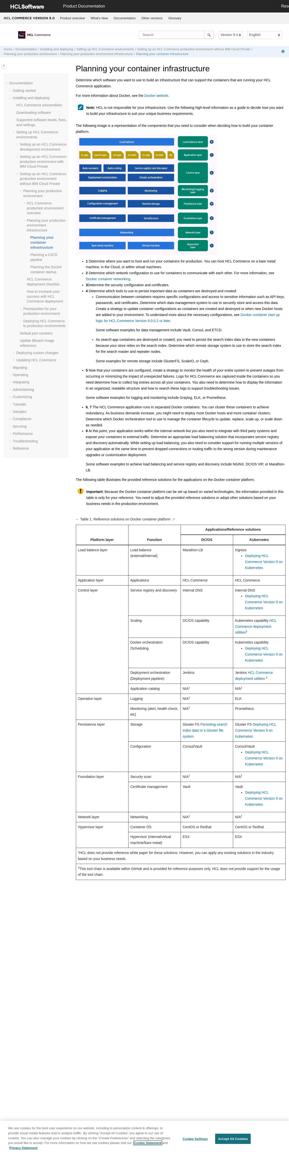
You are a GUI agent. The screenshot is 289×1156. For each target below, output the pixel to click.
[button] (7, 83)
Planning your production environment (30, 54)
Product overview (72, 18)
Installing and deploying (56, 49)
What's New (99, 18)
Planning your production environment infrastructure (96, 54)
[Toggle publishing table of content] (4, 65)
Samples (19, 412)
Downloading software (33, 113)
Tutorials (19, 404)
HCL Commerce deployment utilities (255, 627)
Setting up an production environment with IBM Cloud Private (43, 161)
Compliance (22, 419)
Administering (23, 390)
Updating (36, 360)
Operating (20, 375)
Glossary (174, 18)
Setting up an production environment (193, 49)
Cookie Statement (148, 1145)
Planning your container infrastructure (162, 54)
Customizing (22, 397)
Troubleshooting (25, 441)
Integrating (21, 382)
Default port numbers (36, 333)
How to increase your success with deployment (45, 296)
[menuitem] (72, 18)
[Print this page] (283, 52)
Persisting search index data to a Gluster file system (205, 730)
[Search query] (176, 35)
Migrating (20, 368)
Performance (23, 434)
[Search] (209, 35)
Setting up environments (105, 49)
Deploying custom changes (37, 353)
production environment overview (45, 208)
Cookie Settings (195, 1141)
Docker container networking (108, 279)
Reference (21, 448)
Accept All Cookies (233, 1141)
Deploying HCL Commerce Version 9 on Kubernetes (263, 562)
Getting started (24, 91)
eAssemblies (39, 105)
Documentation (124, 18)
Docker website (156, 96)
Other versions (152, 18)
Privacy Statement (23, 1150)
